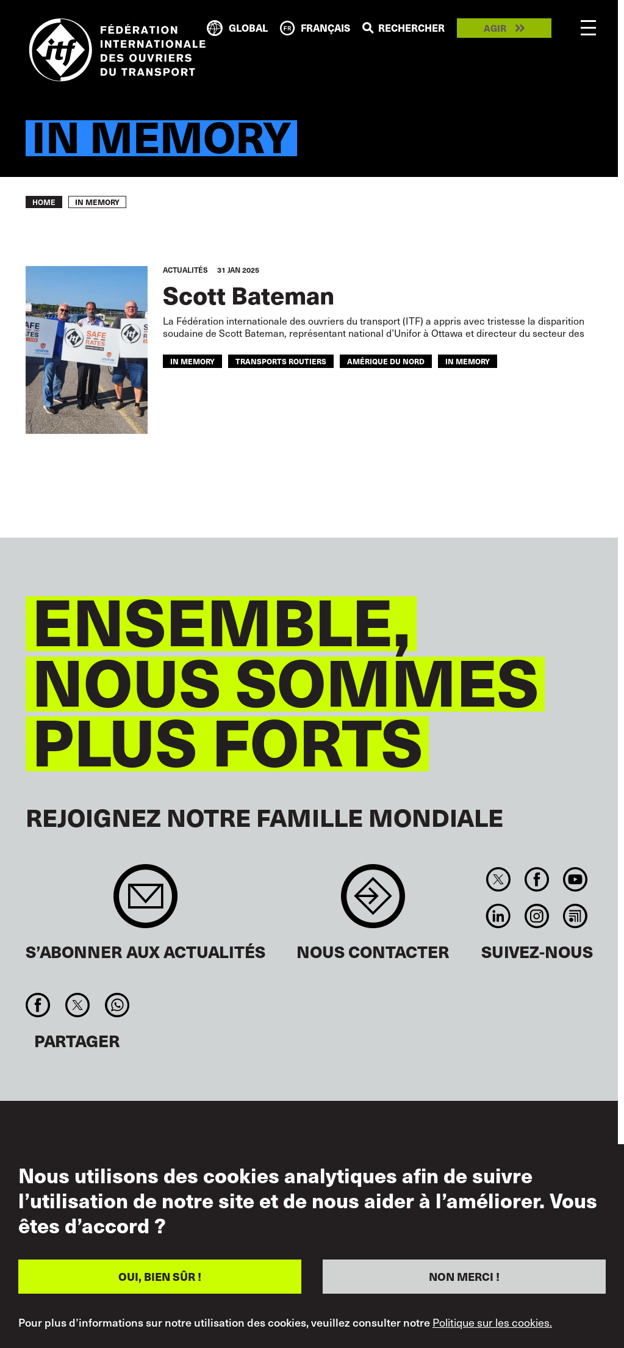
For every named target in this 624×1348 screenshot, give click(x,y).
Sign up (145, 902)
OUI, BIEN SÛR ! (159, 1276)
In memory (467, 361)
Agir (495, 28)
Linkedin (498, 916)
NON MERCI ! (464, 1276)
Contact (373, 902)
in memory (192, 361)
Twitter (498, 879)
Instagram (536, 916)
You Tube (575, 879)
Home (44, 202)
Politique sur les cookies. (492, 1322)
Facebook (536, 879)
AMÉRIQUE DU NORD (386, 361)
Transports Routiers (280, 361)
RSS (575, 916)
